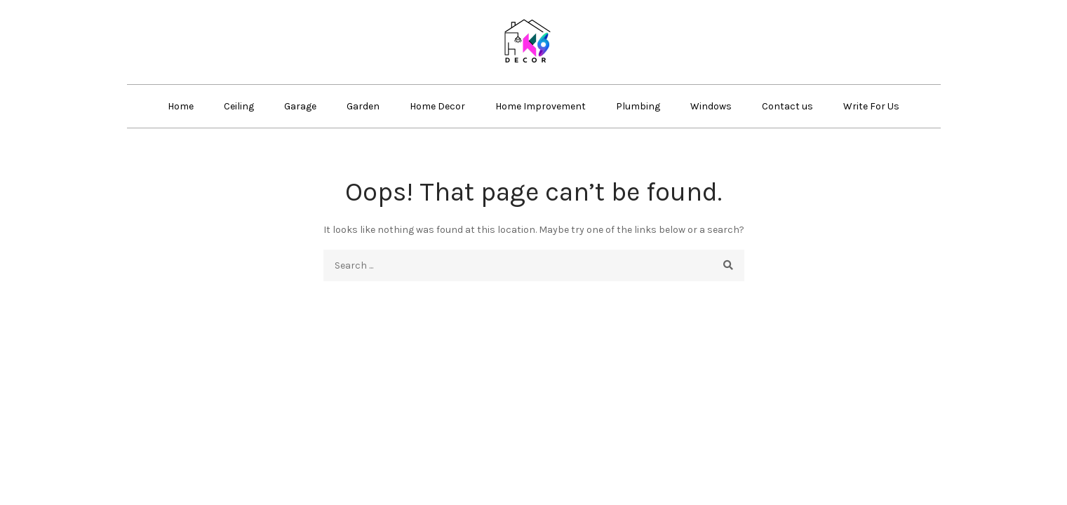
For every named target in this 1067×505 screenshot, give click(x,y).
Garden (363, 106)
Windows (711, 106)
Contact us (787, 106)
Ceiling (239, 106)
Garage (300, 106)
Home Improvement (540, 106)
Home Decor (437, 106)
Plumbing (638, 106)
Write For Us (871, 106)
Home (181, 106)
